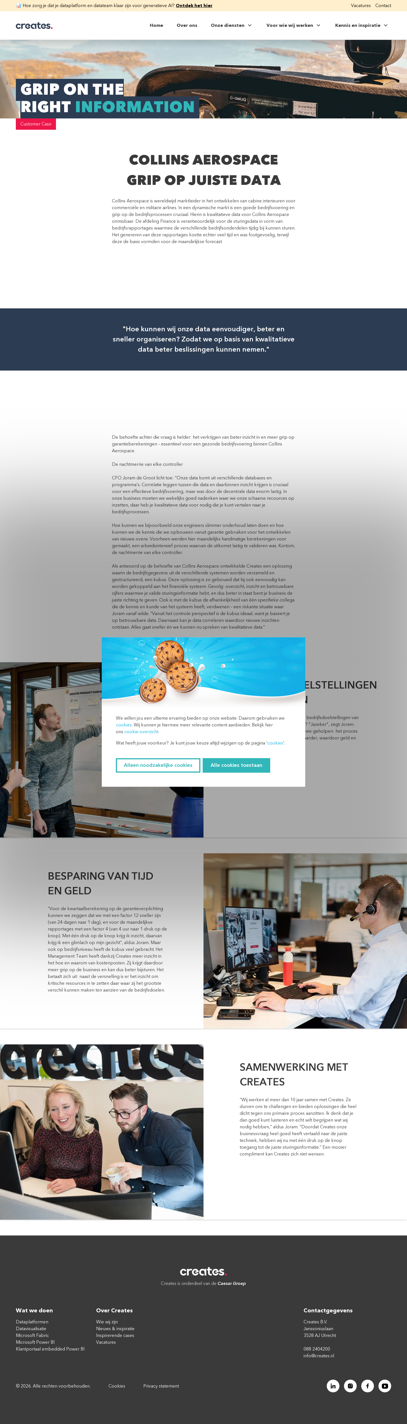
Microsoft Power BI (35, 1342)
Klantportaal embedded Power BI (50, 1349)
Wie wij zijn (107, 1322)
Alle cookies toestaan (236, 765)
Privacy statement (161, 1386)
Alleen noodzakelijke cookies (158, 765)
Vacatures (361, 6)
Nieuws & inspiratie (115, 1329)
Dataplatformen (32, 1322)
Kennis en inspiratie (362, 25)
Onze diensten (232, 25)
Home (156, 25)
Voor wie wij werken (294, 25)
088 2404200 (317, 1349)
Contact (383, 6)
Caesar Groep (232, 1283)
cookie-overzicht (141, 732)
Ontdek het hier (194, 6)
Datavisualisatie (31, 1329)
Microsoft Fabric (32, 1335)
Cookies (117, 1386)
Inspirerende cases (115, 1335)
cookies (124, 725)
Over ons (187, 25)
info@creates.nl (319, 1356)
